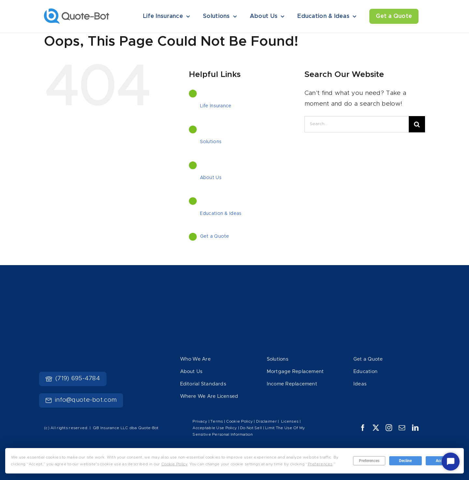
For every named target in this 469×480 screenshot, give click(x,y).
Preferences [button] (320, 464)
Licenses (289, 421)
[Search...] (357, 124)
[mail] (402, 428)
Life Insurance (216, 106)
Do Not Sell (251, 428)
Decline (405, 460)
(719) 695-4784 (73, 378)
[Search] (417, 124)
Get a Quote (214, 236)
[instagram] (389, 428)
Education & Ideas (221, 213)
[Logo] (76, 11)
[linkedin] (415, 428)
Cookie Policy (239, 421)
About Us (210, 177)
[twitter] (376, 428)
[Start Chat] (451, 462)
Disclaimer (266, 421)
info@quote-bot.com (81, 400)
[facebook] (363, 428)
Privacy (199, 421)
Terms (217, 421)
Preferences (369, 460)
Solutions (211, 142)
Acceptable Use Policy (214, 428)
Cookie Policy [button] (174, 464)
